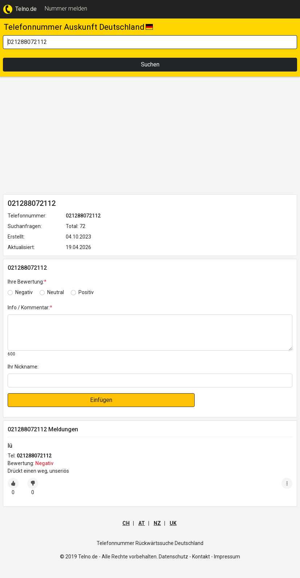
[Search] (150, 42)
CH (126, 523)
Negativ (24, 292)
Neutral (55, 292)
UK (173, 523)
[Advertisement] (150, 136)
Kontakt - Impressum (216, 556)
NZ (157, 523)
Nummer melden (66, 8)
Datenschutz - (175, 556)
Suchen (150, 64)
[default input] (150, 380)
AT (141, 523)
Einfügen (101, 399)
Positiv (86, 292)
